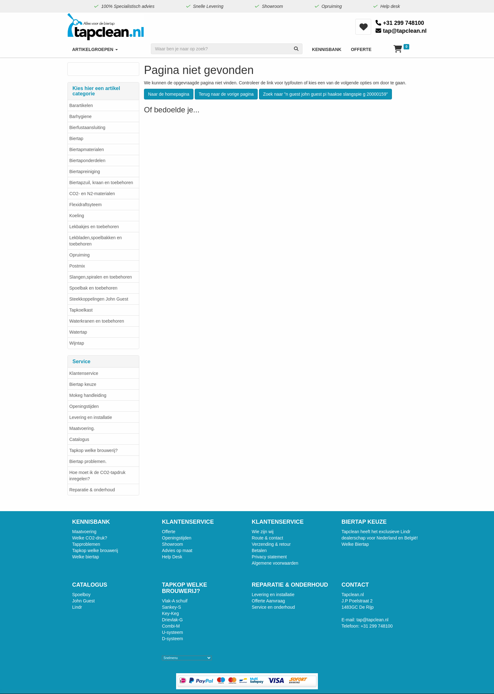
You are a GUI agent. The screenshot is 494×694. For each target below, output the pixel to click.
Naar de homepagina (168, 94)
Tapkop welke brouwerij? (93, 450)
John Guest (83, 600)
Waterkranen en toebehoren (96, 321)
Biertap (76, 138)
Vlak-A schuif (174, 600)
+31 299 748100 (400, 23)
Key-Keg (170, 613)
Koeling (76, 215)
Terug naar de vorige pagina (226, 94)
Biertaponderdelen (87, 160)
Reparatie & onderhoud (92, 489)
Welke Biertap (355, 544)
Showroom (172, 544)
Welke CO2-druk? (89, 537)
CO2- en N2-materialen (92, 193)
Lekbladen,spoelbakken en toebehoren (95, 240)
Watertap (78, 332)
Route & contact (267, 537)
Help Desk (172, 556)
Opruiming (79, 254)
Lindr (77, 607)
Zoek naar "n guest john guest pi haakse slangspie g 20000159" (325, 94)
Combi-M (171, 626)
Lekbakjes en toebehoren (94, 226)
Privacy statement (269, 556)
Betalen (259, 550)
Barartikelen (81, 105)
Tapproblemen (86, 544)
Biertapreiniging (84, 171)
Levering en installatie (90, 417)
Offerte (168, 531)
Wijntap (76, 343)
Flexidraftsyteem (85, 204)
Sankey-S (171, 607)
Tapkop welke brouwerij (95, 550)
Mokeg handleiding (87, 395)
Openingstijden (84, 406)
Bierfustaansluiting (87, 127)
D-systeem (172, 638)
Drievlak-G (172, 619)
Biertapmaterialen (86, 149)
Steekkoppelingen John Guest (98, 299)
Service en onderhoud (273, 607)
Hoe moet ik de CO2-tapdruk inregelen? (97, 475)
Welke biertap (85, 556)
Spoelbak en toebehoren (93, 288)
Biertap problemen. (87, 461)
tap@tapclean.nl (401, 31)
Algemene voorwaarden (275, 563)
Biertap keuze (82, 384)
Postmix (77, 265)
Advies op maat (177, 550)
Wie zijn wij (262, 531)
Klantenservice (83, 373)
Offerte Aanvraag (268, 600)
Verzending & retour (271, 544)
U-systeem (172, 632)
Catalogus (79, 439)
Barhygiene (80, 116)
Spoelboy (81, 594)
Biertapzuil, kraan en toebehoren (101, 182)
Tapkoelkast (81, 310)
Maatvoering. (82, 428)
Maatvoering (84, 531)
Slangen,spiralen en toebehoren (100, 276)
